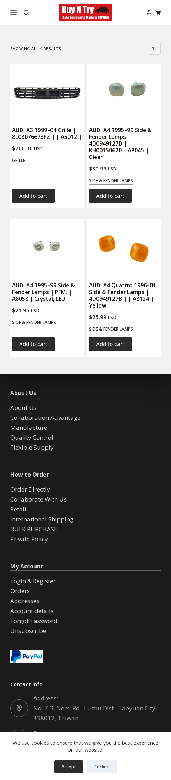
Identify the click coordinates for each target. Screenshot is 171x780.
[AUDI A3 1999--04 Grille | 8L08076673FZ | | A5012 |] (47, 91)
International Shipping (41, 519)
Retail (18, 509)
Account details (32, 611)
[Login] (149, 12)
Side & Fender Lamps (111, 181)
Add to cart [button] (33, 195)
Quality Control (31, 437)
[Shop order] (155, 49)
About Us (23, 407)
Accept (68, 766)
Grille (18, 160)
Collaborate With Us (38, 499)
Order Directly (30, 489)
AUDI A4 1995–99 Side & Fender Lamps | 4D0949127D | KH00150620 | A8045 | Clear (120, 143)
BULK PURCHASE (33, 529)
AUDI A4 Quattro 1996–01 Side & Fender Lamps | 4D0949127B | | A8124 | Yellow (122, 295)
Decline (102, 766)
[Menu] (13, 12)
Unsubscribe (28, 631)
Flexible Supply (32, 447)
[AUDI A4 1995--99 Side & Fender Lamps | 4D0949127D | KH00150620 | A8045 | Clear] (124, 91)
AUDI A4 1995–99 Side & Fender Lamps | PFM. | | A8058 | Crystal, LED (44, 292)
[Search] (26, 12)
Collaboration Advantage (45, 417)
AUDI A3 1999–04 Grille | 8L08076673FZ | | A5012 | (47, 133)
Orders (20, 591)
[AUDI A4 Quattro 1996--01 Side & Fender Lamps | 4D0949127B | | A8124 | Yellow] (124, 247)
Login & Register (33, 581)
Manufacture (28, 427)
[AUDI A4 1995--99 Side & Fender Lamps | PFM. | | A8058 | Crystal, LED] (47, 247)
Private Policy (29, 539)
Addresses (24, 601)
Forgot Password (33, 621)
